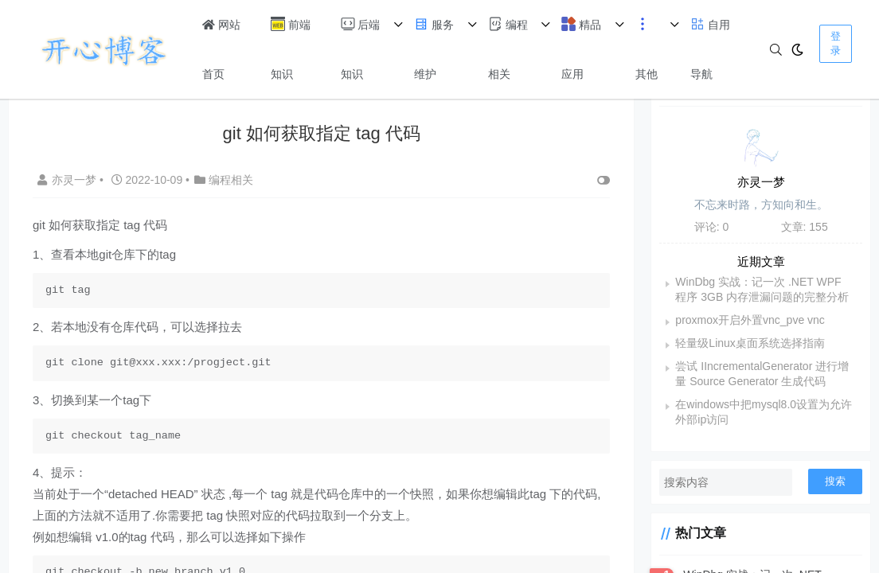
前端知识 (291, 48)
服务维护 (434, 48)
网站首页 (221, 49)
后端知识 (361, 48)
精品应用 (581, 48)
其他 (646, 48)
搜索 (835, 481)
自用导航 (710, 48)
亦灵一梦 (68, 179)
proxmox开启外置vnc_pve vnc (750, 320)
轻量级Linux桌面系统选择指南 (749, 343)
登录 (835, 43)
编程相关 (508, 48)
